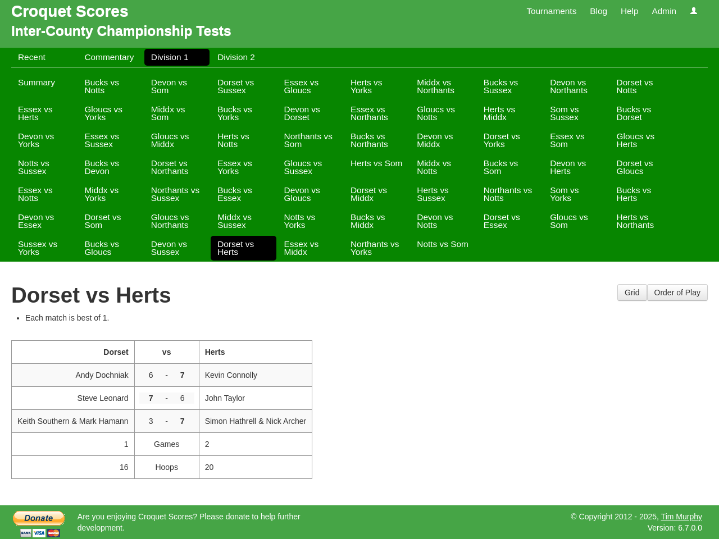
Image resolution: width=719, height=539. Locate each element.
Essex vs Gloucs (301, 86)
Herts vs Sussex (432, 194)
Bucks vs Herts (634, 194)
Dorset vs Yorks (502, 140)
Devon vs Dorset (302, 113)
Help (630, 11)
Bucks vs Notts (101, 86)
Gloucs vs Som (569, 221)
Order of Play (677, 292)
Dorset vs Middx (369, 194)
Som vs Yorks (564, 194)
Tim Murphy (681, 516)
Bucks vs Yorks (234, 113)
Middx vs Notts (434, 167)
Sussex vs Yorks (37, 248)
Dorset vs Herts (235, 248)
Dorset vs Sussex (235, 86)
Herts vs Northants (635, 221)
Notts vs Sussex (33, 167)
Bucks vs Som (501, 167)
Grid (632, 292)
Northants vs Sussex (175, 194)
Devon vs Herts (568, 167)
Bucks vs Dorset (634, 113)
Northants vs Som (308, 140)
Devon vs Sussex (169, 248)
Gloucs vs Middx (170, 140)
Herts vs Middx (499, 113)
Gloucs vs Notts (436, 113)
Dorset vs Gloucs (635, 167)
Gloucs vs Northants (170, 221)
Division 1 (170, 57)
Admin (664, 11)
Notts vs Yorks (300, 221)
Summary (36, 82)
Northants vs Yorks (375, 248)
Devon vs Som (169, 86)
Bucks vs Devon (101, 167)
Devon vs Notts (435, 221)
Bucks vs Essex (234, 194)
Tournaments (551, 11)
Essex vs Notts (35, 194)
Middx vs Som (168, 113)
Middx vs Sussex (234, 221)
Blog (598, 11)
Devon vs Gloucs (302, 194)
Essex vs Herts (35, 113)
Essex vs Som (567, 140)
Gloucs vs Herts (636, 140)
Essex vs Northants (369, 113)
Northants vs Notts (508, 194)
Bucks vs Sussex (501, 86)
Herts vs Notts (233, 140)
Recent (31, 57)
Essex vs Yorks (234, 167)
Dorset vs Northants (170, 167)
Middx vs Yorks (101, 194)
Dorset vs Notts (635, 86)
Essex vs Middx (301, 248)
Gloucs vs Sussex (303, 167)
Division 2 (236, 57)
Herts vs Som (376, 163)
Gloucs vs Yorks (103, 113)
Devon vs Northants (569, 86)
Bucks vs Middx (368, 221)
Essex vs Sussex (101, 140)
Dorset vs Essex (502, 221)
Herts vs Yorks (366, 86)
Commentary (109, 57)
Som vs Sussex (564, 113)
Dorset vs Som (102, 221)
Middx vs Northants (435, 86)
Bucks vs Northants (369, 140)
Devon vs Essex (36, 221)
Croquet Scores (70, 11)
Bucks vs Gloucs (101, 248)
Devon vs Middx (435, 140)
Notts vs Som (442, 244)
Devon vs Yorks (36, 140)
